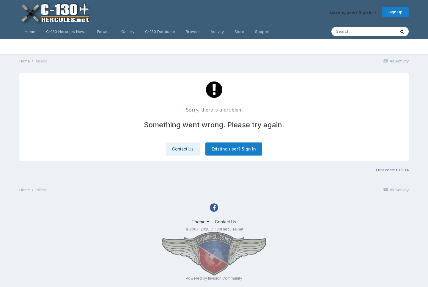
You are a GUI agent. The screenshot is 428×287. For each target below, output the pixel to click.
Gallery (127, 31)
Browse (193, 31)
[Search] (363, 31)
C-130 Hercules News (66, 31)
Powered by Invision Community (214, 278)
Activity (217, 31)
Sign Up (395, 12)
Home (30, 31)
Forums (104, 31)
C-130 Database (160, 31)
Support (262, 31)
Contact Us (182, 148)
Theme (200, 221)
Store (239, 31)
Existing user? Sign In (353, 12)
